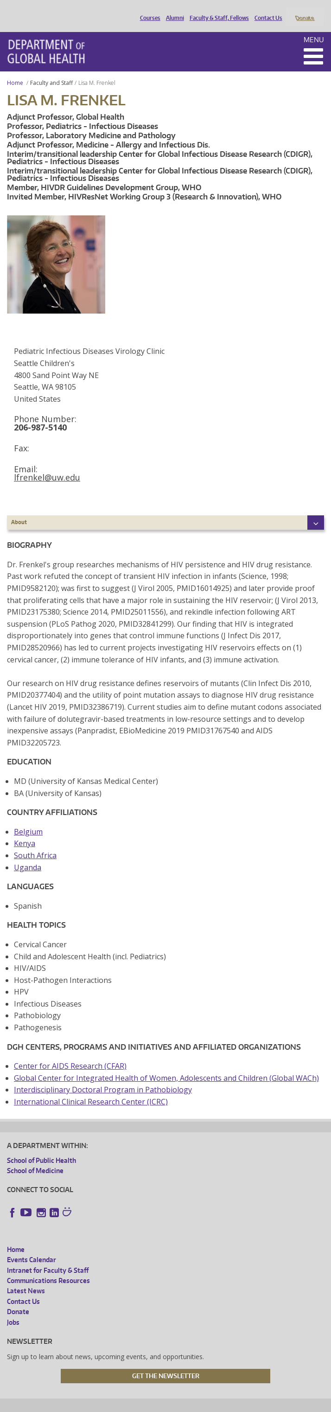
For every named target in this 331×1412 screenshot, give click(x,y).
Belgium (28, 819)
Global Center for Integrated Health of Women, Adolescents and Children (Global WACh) (166, 1065)
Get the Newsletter (165, 1363)
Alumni (173, 10)
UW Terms (167, 1403)
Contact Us (266, 10)
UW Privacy (129, 1403)
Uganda (27, 855)
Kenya (24, 831)
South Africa (35, 843)
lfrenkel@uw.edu (47, 465)
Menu (314, 27)
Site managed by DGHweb (222, 1403)
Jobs (13, 1310)
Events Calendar (31, 1248)
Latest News (26, 1279)
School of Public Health (41, 1148)
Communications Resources (48, 1268)
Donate (304, 10)
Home (15, 70)
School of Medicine (35, 1158)
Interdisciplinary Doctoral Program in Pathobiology (103, 1077)
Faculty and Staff (51, 70)
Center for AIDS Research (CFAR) (70, 1054)
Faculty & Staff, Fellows (217, 10)
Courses (148, 10)
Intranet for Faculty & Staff (48, 1258)
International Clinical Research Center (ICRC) (91, 1089)
